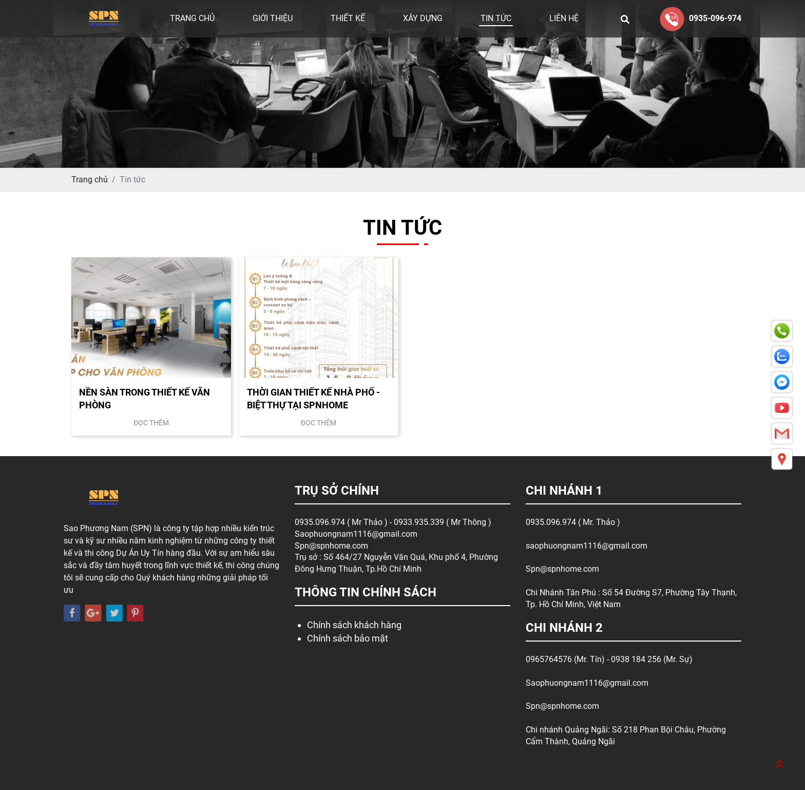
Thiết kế (348, 18)
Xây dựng (423, 18)
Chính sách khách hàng (354, 624)
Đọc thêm (151, 423)
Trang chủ (192, 18)
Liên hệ (564, 18)
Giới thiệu (273, 18)
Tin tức (496, 18)
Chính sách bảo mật (347, 638)
